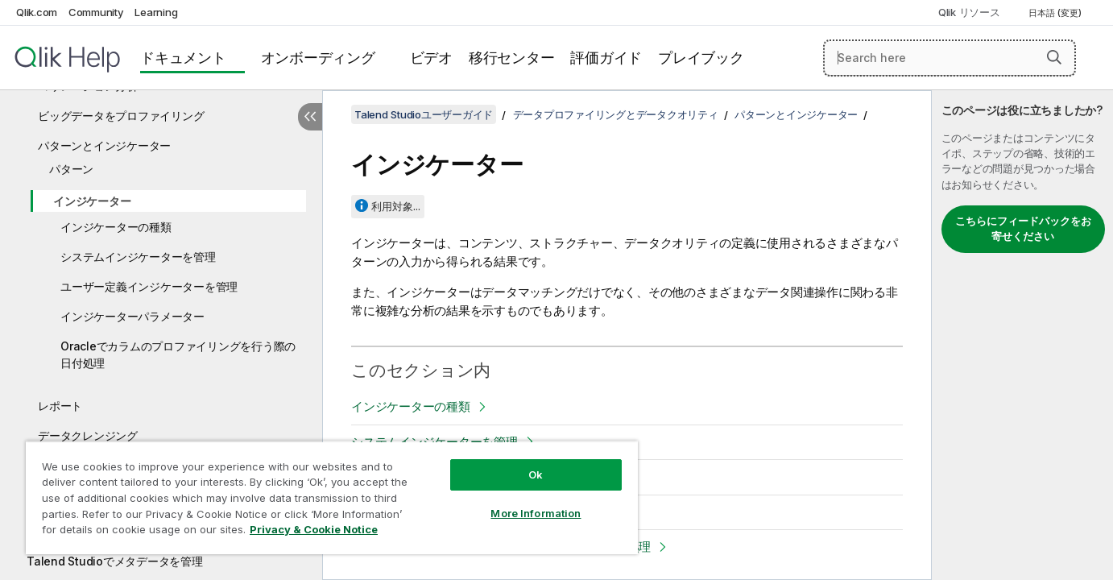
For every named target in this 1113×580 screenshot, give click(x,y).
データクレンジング (88, 435)
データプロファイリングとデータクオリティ (615, 114)
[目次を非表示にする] (310, 116)
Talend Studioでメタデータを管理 (115, 561)
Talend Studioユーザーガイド (423, 114)
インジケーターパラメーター (132, 316)
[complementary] (1022, 335)
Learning (155, 12)
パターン (71, 169)
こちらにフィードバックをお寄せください (1023, 228)
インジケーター (91, 201)
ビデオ (431, 57)
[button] (1054, 57)
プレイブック (701, 57)
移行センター (512, 57)
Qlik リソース (969, 12)
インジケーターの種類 (116, 227)
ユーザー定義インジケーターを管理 (149, 286)
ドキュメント (183, 57)
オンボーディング (318, 57)
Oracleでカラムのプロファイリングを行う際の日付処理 (178, 354)
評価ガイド (606, 57)
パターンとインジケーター (104, 145)
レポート (60, 405)
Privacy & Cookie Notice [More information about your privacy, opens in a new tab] (314, 529)
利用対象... (395, 206)
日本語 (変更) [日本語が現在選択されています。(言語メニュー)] (1056, 13)
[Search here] (949, 58)
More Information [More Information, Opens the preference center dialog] (535, 513)
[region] (332, 497)
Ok (535, 474)
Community (96, 12)
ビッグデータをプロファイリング (121, 115)
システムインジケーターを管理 (138, 256)
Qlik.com (36, 12)
